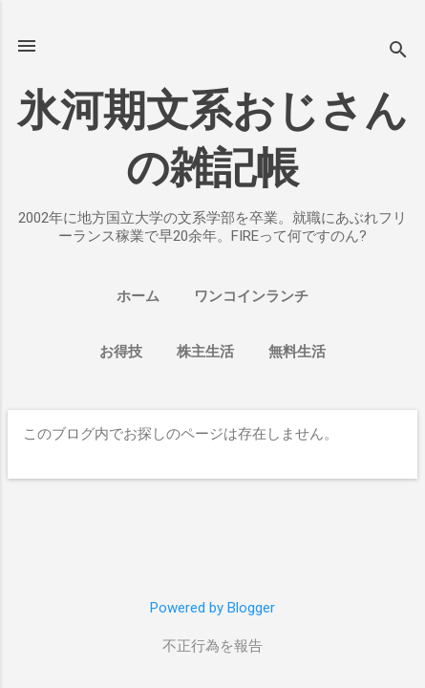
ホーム (138, 296)
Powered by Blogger (212, 607)
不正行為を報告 (212, 646)
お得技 (120, 351)
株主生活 (205, 351)
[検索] (398, 52)
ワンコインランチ (251, 296)
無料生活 (297, 351)
